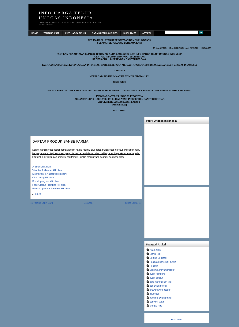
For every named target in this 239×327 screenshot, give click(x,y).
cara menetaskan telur (161, 282)
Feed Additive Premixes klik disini (49, 185)
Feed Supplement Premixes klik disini (51, 188)
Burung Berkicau (158, 258)
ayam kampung (157, 274)
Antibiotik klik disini (41, 166)
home (35, 33)
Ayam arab (155, 250)
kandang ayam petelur (161, 297)
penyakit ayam (157, 301)
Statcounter (176, 319)
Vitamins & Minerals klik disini (47, 170)
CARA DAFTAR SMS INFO (105, 33)
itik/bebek (154, 293)
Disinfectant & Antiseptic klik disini (49, 174)
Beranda (88, 203)
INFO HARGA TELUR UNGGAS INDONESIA (66, 15)
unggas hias (156, 305)
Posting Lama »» (132, 203)
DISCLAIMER (129, 33)
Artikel (146, 33)
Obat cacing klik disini (43, 177)
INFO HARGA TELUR (75, 33)
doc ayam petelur (158, 286)
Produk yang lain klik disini (45, 181)
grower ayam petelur (160, 289)
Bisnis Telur (155, 254)
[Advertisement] (74, 123)
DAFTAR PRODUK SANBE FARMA (60, 141)
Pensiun (154, 266)
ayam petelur (156, 278)
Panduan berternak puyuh (163, 262)
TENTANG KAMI (52, 33)
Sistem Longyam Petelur (162, 270)
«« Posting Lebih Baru (41, 203)
